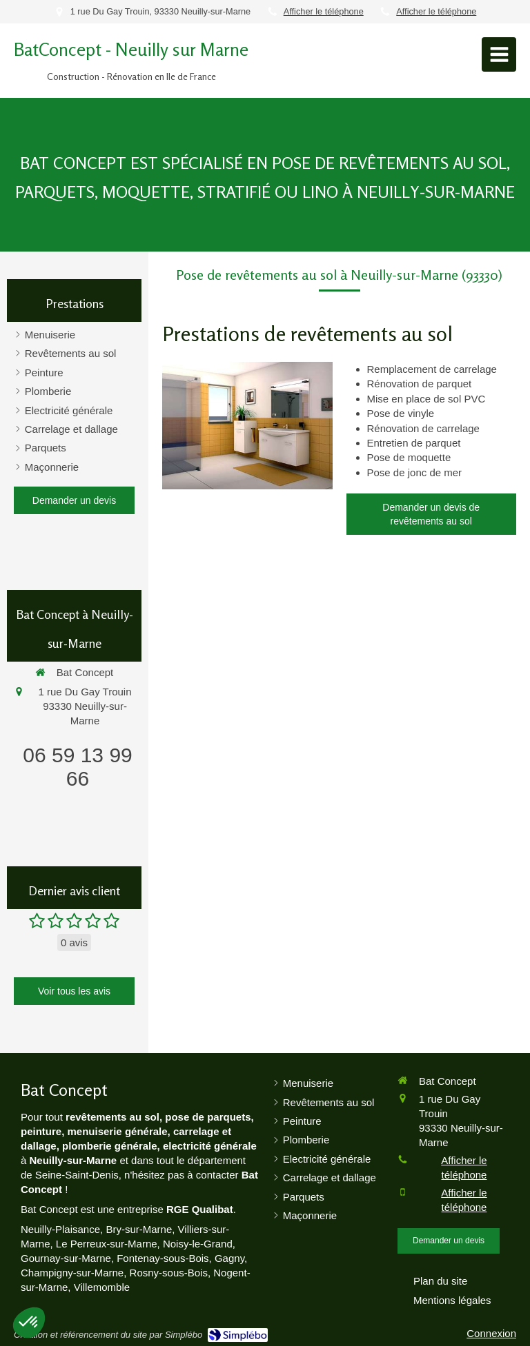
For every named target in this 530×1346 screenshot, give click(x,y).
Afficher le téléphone (324, 11)
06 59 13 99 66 (77, 767)
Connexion (491, 1333)
